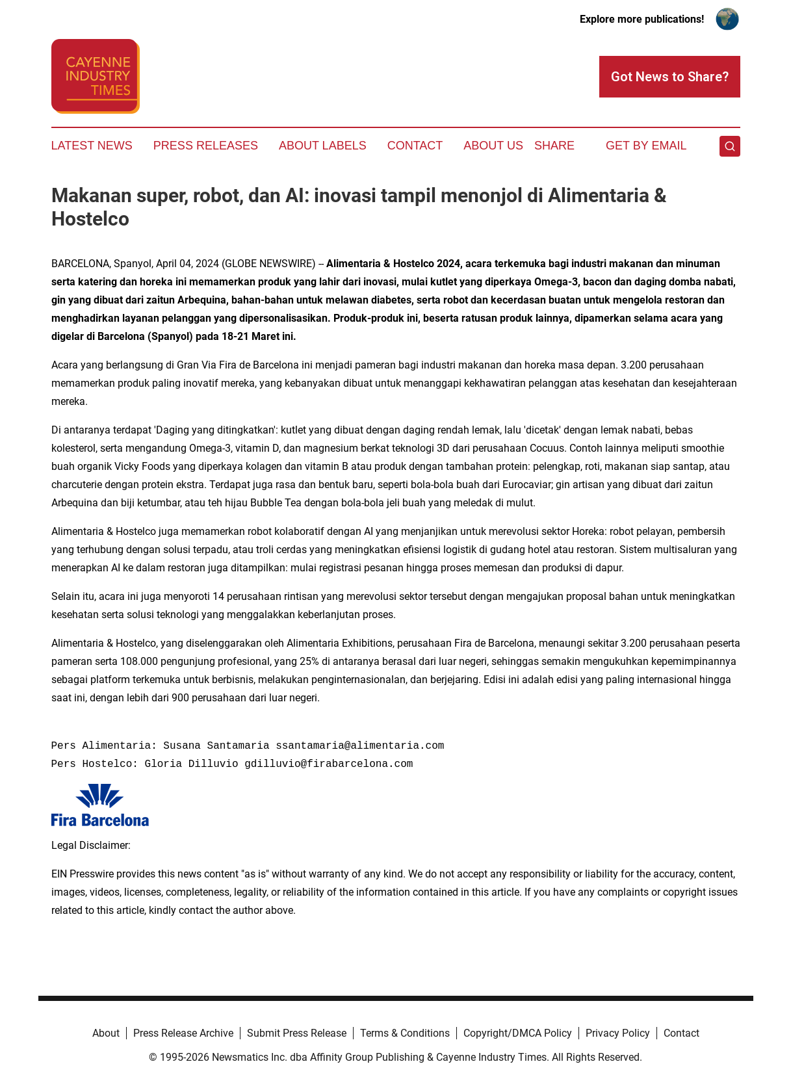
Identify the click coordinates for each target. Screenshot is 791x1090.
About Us (493, 145)
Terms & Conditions (405, 1033)
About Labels (323, 145)
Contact (415, 145)
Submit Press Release (296, 1033)
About (106, 1033)
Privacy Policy (618, 1033)
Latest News (92, 145)
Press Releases (205, 145)
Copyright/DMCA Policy (517, 1033)
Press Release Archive (183, 1033)
